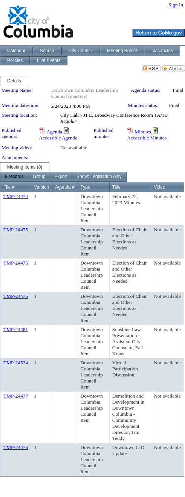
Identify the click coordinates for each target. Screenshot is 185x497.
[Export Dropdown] (61, 176)
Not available (73, 147)
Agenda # (64, 187)
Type (85, 187)
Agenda (54, 132)
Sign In (175, 5)
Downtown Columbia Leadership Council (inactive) (84, 93)
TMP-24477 (15, 396)
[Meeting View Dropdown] (99, 176)
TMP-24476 (15, 447)
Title (116, 187)
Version (41, 187)
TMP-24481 (15, 329)
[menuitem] (14, 176)
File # (8, 187)
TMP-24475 (15, 229)
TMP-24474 (15, 196)
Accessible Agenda (58, 138)
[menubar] (63, 177)
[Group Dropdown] (39, 176)
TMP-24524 (15, 362)
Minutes (143, 132)
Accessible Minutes (147, 138)
